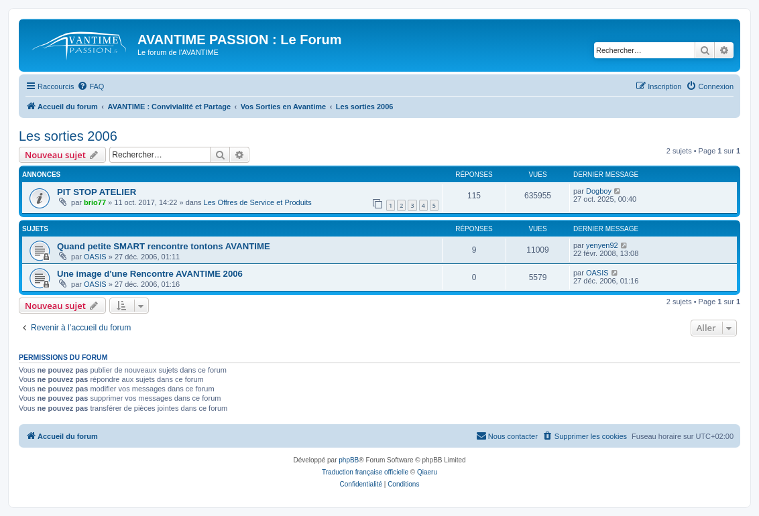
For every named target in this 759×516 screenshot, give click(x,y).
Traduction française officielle (365, 472)
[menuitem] (90, 86)
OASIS (95, 257)
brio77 (95, 202)
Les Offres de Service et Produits (258, 202)
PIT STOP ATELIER (96, 192)
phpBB (349, 460)
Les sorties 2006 (68, 136)
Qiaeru (427, 472)
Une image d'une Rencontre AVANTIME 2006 (150, 274)
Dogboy (598, 191)
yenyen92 (602, 245)
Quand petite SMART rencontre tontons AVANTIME (163, 246)
